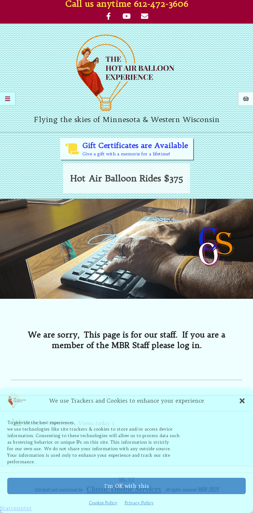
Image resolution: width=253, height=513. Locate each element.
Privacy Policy (139, 502)
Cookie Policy (103, 502)
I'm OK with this (126, 486)
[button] (242, 400)
